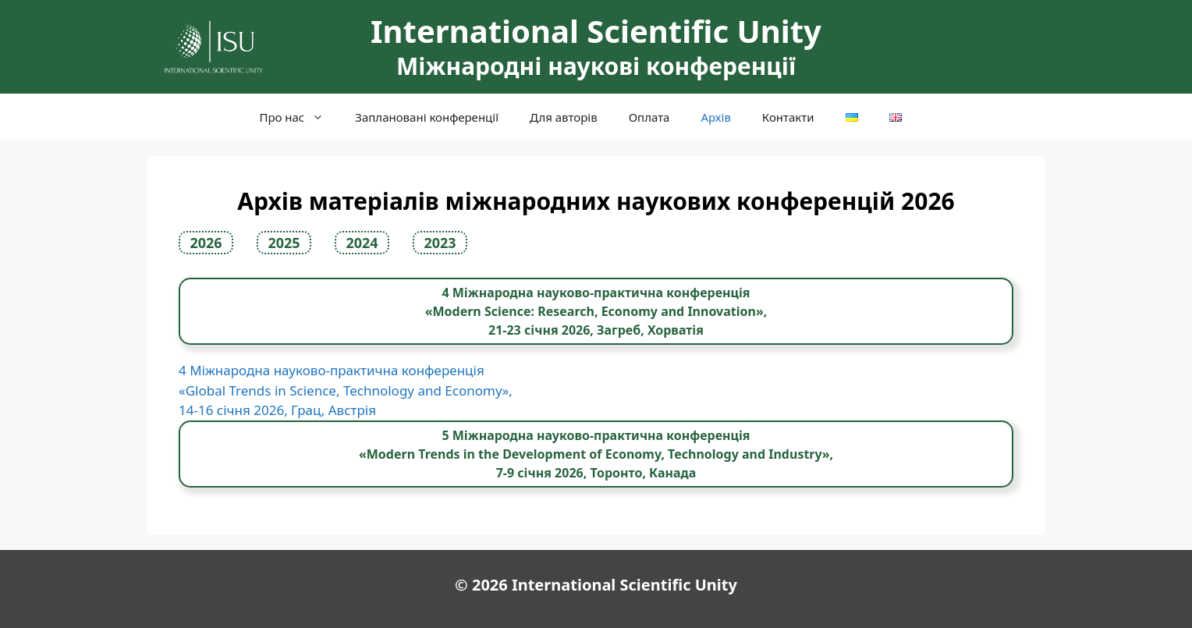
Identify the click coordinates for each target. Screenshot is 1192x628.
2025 (284, 242)
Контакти (788, 117)
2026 (206, 242)
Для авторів (564, 117)
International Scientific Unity (596, 30)
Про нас (299, 117)
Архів (715, 117)
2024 (362, 242)
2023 (440, 242)
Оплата (649, 117)
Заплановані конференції (426, 117)
